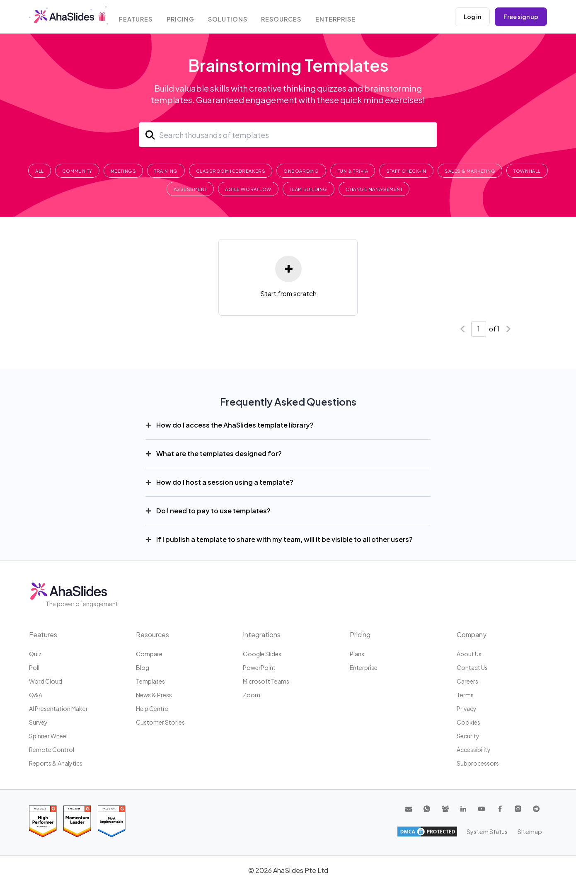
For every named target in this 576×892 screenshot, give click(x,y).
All (39, 171)
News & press (154, 695)
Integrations (262, 634)
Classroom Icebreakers (231, 171)
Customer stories (160, 722)
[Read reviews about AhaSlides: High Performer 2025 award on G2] (43, 821)
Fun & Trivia (352, 171)
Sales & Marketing (470, 171)
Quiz (35, 654)
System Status (489, 831)
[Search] (288, 134)
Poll (34, 667)
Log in (472, 16)
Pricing (183, 17)
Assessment (190, 189)
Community (77, 171)
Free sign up (520, 16)
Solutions (231, 17)
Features (138, 17)
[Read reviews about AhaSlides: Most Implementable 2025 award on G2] (112, 821)
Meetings (123, 171)
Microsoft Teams (266, 681)
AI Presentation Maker (58, 708)
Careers (467, 681)
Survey (38, 722)
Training (165, 171)
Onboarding (301, 171)
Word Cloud (45, 681)
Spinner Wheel (48, 736)
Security (468, 736)
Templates (150, 681)
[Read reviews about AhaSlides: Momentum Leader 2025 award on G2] (77, 821)
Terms (465, 695)
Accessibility (474, 749)
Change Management (374, 189)
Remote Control (51, 749)
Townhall (526, 171)
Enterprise (340, 17)
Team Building (308, 189)
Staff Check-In (406, 171)
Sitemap (530, 831)
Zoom (251, 695)
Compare (149, 654)
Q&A (35, 695)
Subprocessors (478, 763)
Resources (285, 17)
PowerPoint (259, 667)
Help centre (152, 708)
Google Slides (262, 654)
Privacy (467, 708)
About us (469, 654)
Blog (142, 667)
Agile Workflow (248, 189)
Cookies (468, 722)
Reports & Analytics (55, 763)
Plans (357, 654)
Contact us (472, 667)
